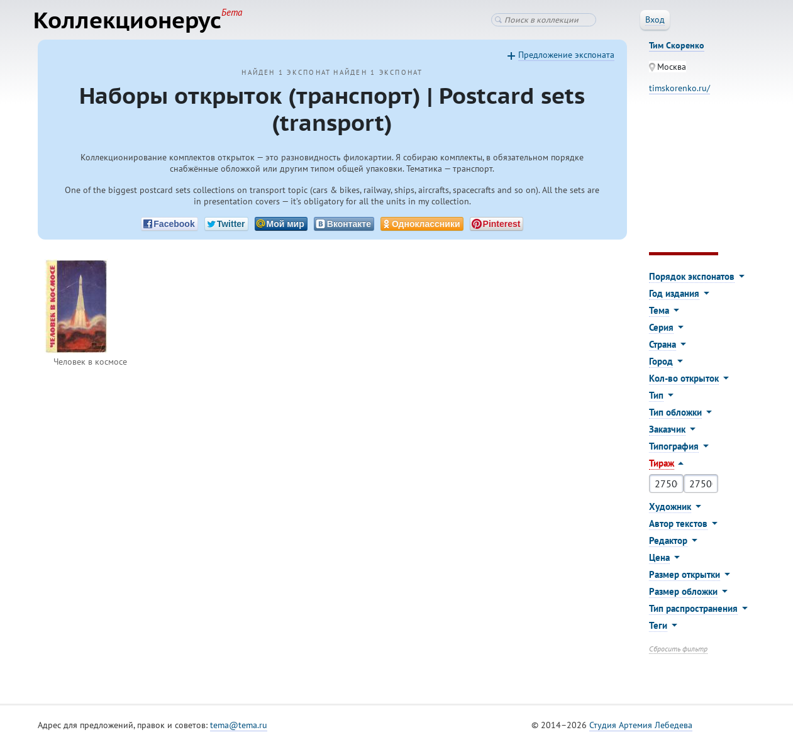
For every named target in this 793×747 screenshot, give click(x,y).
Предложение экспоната (566, 57)
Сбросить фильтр (678, 651)
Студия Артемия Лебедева (640, 727)
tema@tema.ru (238, 727)
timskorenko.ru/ (679, 90)
